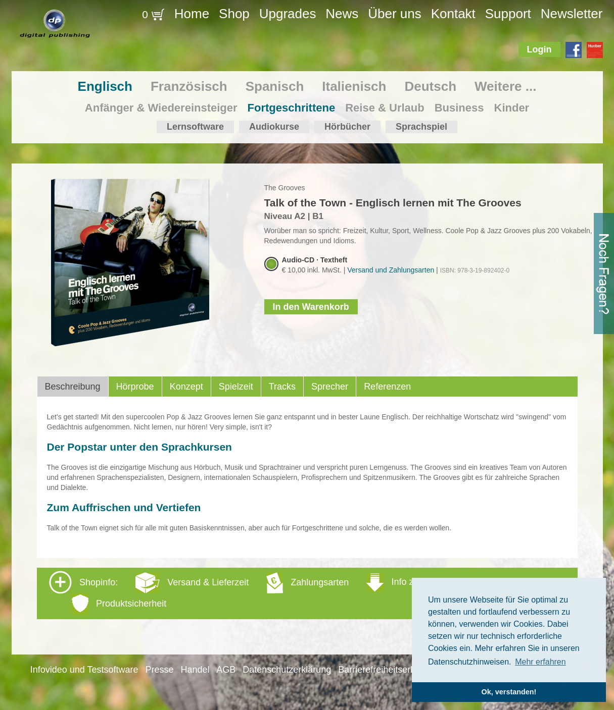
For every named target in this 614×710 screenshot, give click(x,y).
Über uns (394, 13)
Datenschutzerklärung (287, 670)
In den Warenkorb (311, 307)
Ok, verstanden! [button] (509, 692)
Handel (194, 670)
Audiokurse (274, 127)
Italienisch (354, 86)
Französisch (189, 86)
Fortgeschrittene (292, 107)
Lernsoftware (195, 127)
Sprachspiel (421, 127)
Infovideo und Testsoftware (84, 670)
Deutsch (430, 86)
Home (191, 13)
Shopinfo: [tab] (259, 593)
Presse (159, 670)
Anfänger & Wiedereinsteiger (161, 107)
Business (459, 107)
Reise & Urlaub (384, 107)
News (341, 13)
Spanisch (275, 86)
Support (508, 13)
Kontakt (453, 13)
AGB (225, 670)
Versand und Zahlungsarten (390, 270)
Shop (234, 13)
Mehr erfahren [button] (540, 662)
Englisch (105, 86)
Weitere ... (505, 86)
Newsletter (572, 13)
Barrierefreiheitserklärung (389, 670)
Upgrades (287, 13)
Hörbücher (347, 127)
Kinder (512, 107)
